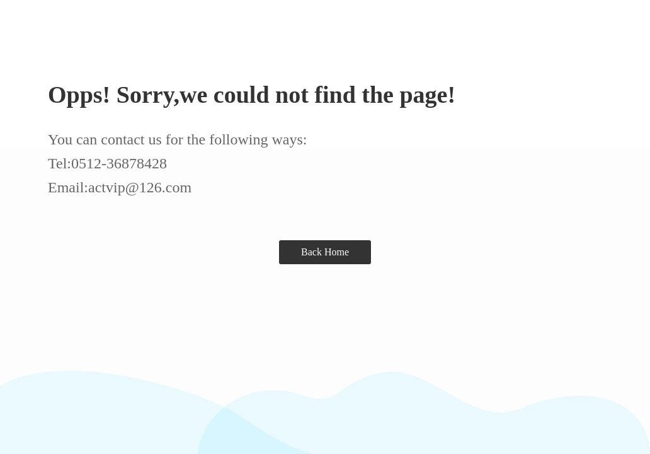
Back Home (325, 252)
